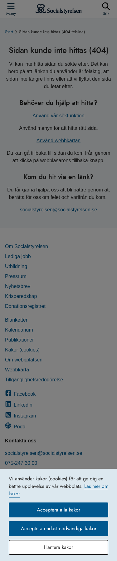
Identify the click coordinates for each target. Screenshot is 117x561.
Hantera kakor (58, 547)
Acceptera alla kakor (58, 509)
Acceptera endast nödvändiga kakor (58, 528)
